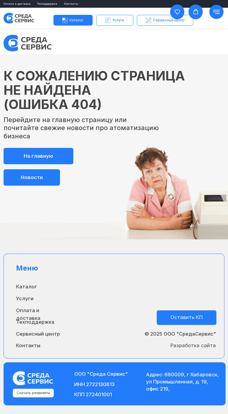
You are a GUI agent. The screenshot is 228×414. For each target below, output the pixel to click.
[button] (114, 20)
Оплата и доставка (17, 3)
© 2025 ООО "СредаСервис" (180, 334)
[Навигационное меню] (216, 12)
